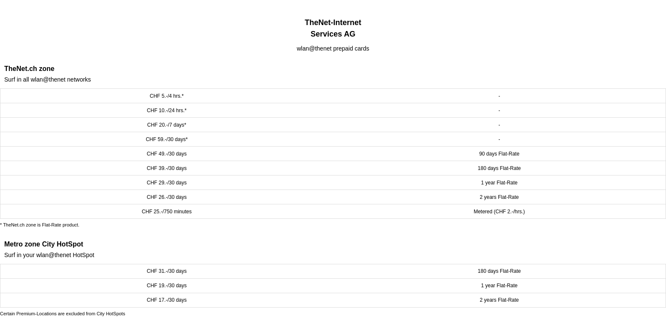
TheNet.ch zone (29, 68)
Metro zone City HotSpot (43, 244)
